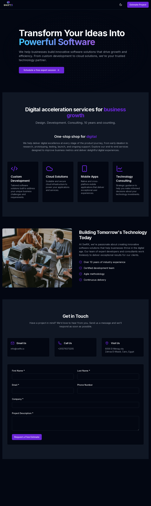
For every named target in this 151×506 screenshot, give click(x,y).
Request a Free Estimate (26, 437)
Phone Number (85, 385)
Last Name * (83, 370)
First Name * (18, 370)
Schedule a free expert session (41, 70)
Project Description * (22, 413)
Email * (15, 385)
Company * (17, 399)
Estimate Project (138, 4)
